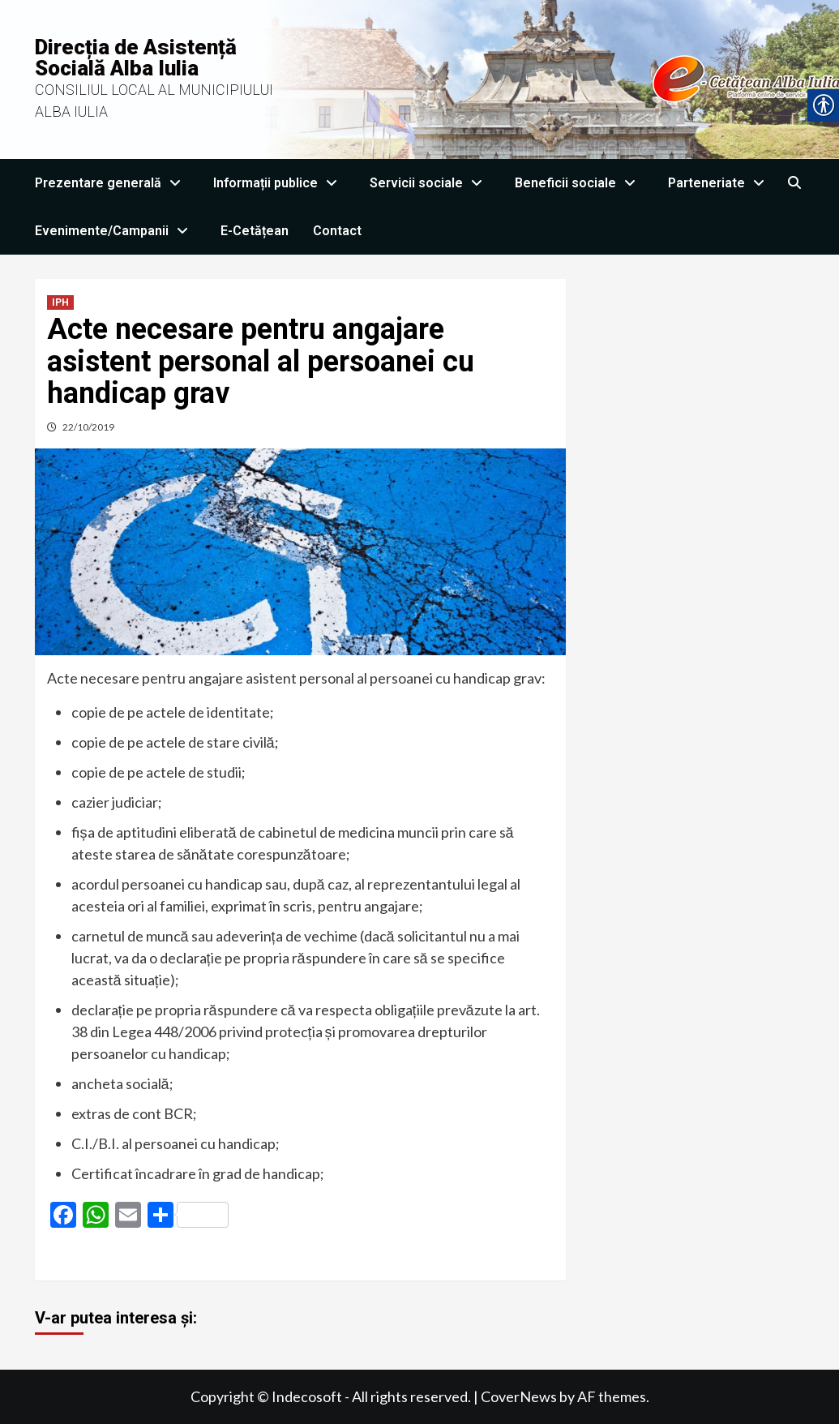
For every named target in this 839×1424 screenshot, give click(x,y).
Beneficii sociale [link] (579, 183)
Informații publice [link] (279, 183)
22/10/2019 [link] (88, 427)
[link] (795, 183)
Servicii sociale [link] (430, 183)
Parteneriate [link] (720, 183)
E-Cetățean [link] (254, 230)
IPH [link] (60, 302)
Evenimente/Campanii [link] (115, 230)
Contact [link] (337, 230)
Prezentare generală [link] (112, 183)
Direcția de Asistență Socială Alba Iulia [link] (136, 57)
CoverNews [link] (519, 1396)
